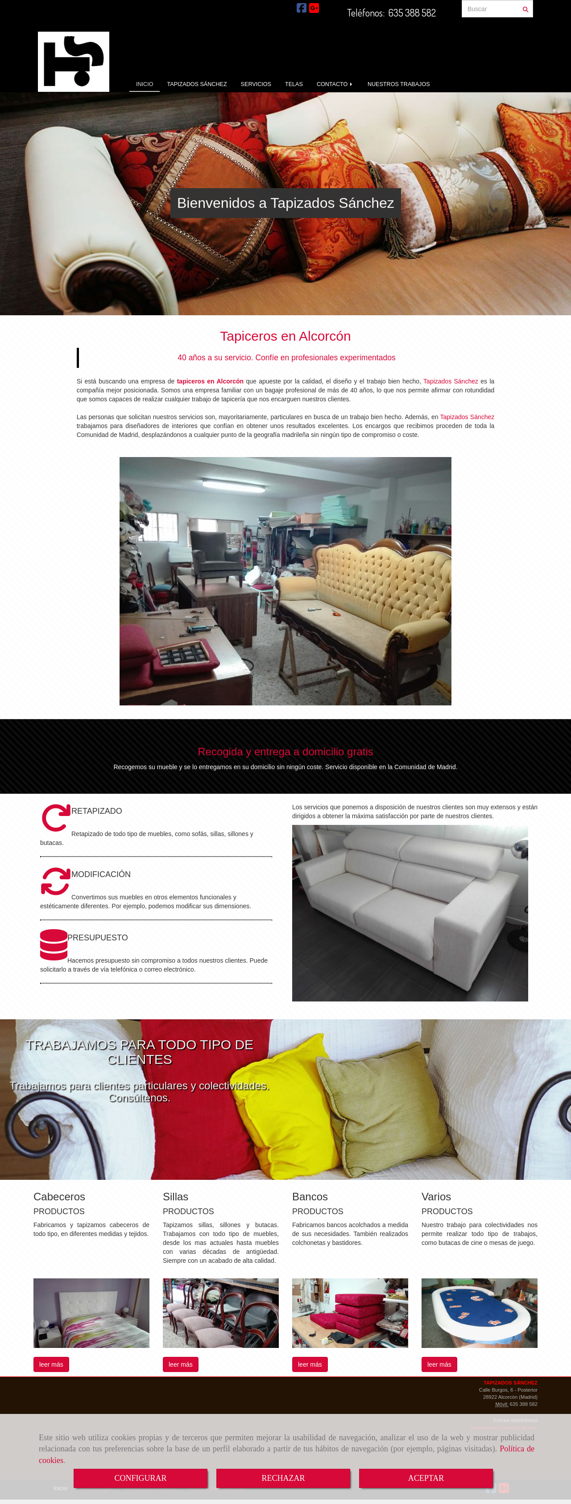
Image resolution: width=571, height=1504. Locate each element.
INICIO (144, 84)
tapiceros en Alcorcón (210, 381)
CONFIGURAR (140, 1478)
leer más (51, 1364)
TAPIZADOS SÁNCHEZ (197, 84)
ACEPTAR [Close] (426, 1478)
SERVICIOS (256, 84)
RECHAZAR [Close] (283, 1478)
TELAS (294, 84)
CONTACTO (335, 84)
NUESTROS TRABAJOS (399, 84)
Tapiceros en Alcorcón (285, 336)
